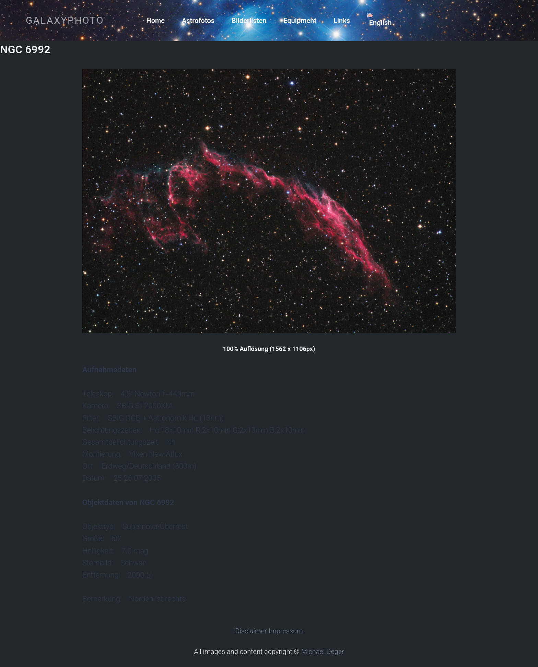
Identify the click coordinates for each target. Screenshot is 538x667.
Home (156, 20)
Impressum (286, 631)
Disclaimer (251, 631)
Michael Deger (322, 651)
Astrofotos (198, 20)
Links (342, 20)
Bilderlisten (249, 20)
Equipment (299, 20)
